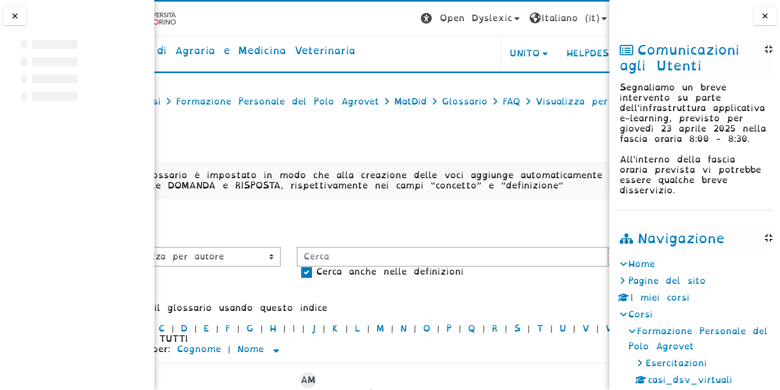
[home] (279, 51)
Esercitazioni (676, 363)
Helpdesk (541, 53)
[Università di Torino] (188, 18)
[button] (421, 18)
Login (588, 18)
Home (641, 264)
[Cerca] (314, 324)
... (590, 256)
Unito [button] (475, 53)
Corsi (640, 314)
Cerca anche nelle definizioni (252, 339)
